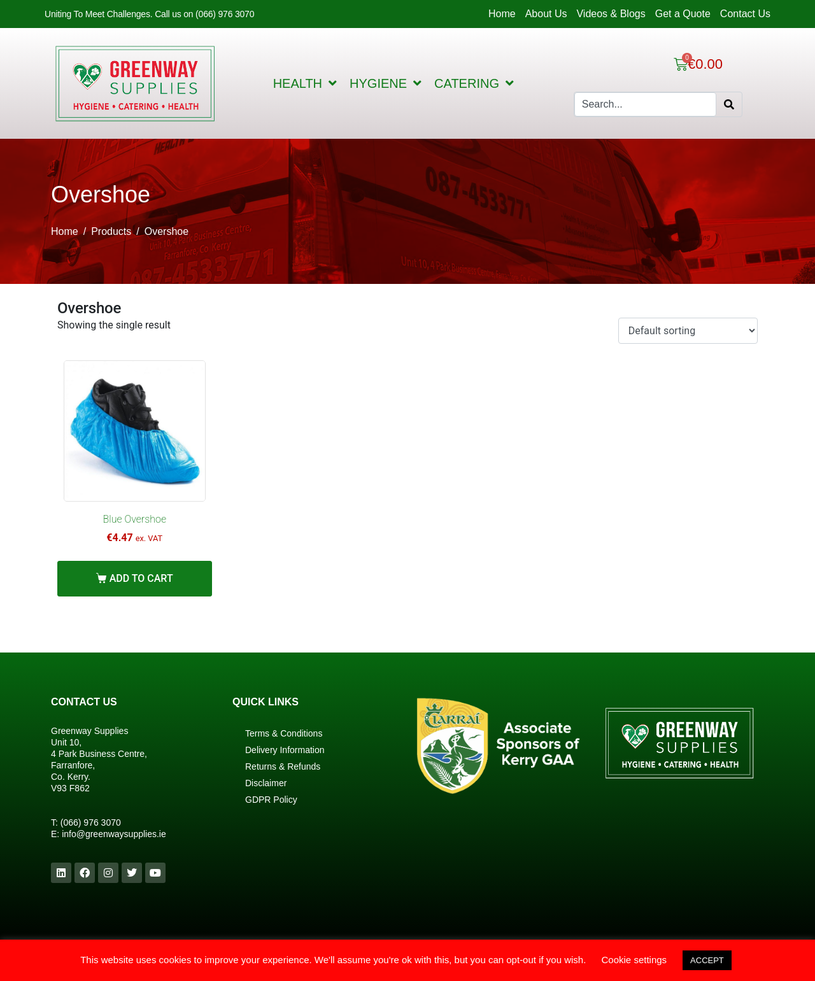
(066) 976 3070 (90, 822)
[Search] (729, 104)
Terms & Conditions (283, 733)
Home (502, 13)
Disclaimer (266, 783)
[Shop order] (688, 331)
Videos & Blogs (610, 13)
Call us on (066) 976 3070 (204, 14)
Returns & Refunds (282, 766)
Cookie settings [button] (634, 959)
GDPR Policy (271, 799)
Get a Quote (683, 13)
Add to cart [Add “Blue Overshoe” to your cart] (141, 578)
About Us (546, 13)
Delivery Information (285, 750)
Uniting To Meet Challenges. (100, 14)
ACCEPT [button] (707, 960)
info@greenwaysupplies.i (111, 834)
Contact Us (745, 13)
